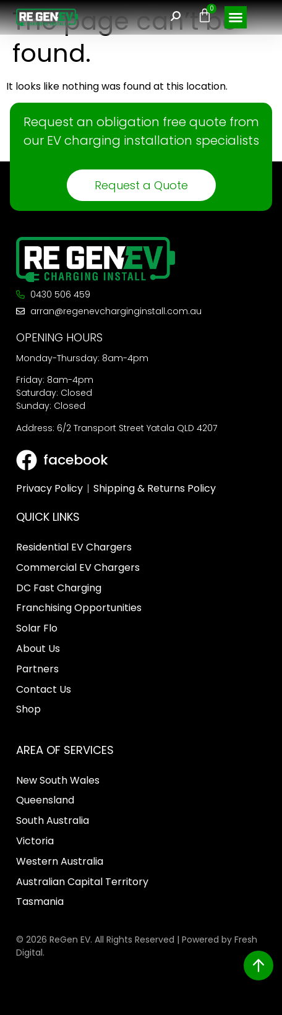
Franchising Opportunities (79, 608)
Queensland (45, 800)
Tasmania (40, 901)
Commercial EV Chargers (78, 567)
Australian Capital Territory (82, 882)
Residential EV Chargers (74, 547)
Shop (28, 709)
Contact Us (43, 689)
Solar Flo (37, 628)
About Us (38, 648)
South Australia (52, 820)
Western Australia (59, 861)
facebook (75, 459)
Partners (37, 669)
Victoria (35, 841)
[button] (235, 17)
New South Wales (58, 780)
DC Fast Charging (58, 588)
